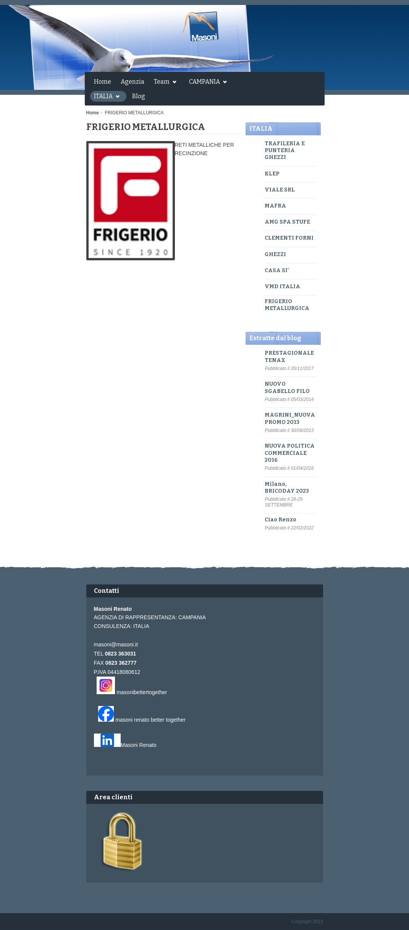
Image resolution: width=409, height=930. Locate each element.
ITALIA (105, 97)
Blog (138, 96)
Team (163, 82)
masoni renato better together (150, 720)
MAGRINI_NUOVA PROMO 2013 (290, 418)
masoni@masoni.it (116, 644)
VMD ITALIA (282, 286)
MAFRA (275, 206)
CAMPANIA (206, 82)
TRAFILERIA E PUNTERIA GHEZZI (285, 150)
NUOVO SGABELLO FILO (287, 387)
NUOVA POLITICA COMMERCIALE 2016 (290, 453)
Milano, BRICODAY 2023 (287, 487)
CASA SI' (277, 270)
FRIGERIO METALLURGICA (287, 305)
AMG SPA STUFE (287, 222)
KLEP (272, 173)
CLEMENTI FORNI (289, 238)
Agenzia (132, 81)
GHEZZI (275, 254)
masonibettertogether (141, 692)
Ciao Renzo (280, 519)
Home (102, 81)
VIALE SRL (280, 190)
